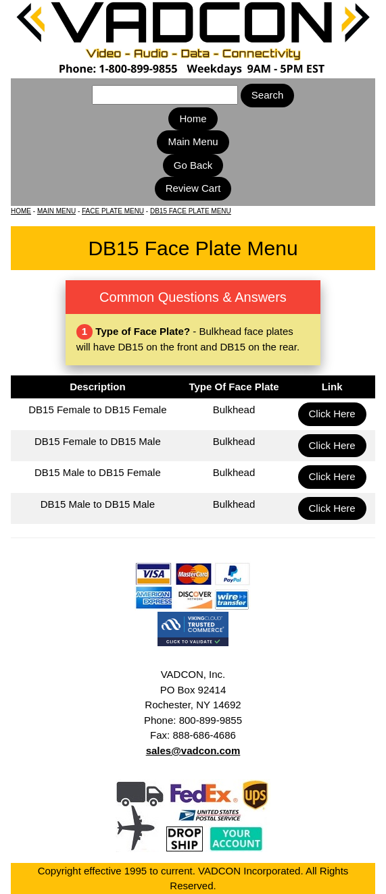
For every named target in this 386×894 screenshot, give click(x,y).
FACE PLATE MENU (113, 211)
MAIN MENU (56, 211)
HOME (21, 211)
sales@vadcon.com (193, 750)
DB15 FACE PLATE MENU (190, 211)
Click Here (332, 413)
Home (192, 118)
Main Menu (193, 141)
